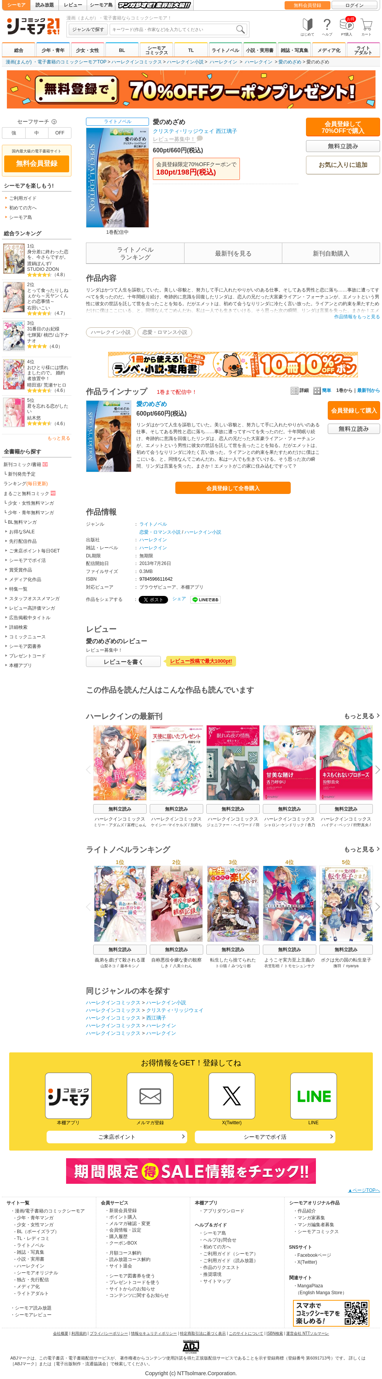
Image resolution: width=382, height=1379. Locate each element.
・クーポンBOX (121, 1243)
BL (122, 50)
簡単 (322, 390)
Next (375, 770)
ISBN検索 (275, 1333)
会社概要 (60, 1333)
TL (191, 50)
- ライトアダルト (31, 1293)
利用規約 (79, 1333)
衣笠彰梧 (272, 966)
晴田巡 (34, 385)
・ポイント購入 (121, 1217)
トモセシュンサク (299, 966)
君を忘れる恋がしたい (47, 408)
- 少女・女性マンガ (33, 1224)
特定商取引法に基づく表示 (203, 1333)
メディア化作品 (25, 579)
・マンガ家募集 (309, 1217)
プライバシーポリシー (109, 1333)
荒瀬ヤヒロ (55, 385)
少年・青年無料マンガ (31, 512)
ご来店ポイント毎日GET (34, 551)
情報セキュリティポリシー (154, 1333)
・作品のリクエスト (219, 1267)
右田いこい (38, 308)
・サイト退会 (118, 1266)
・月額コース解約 (123, 1253)
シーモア (16, 5)
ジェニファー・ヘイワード (230, 825)
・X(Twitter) (305, 1262)
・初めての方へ (215, 1247)
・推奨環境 (210, 1274)
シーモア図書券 (25, 646)
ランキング (25, 483)
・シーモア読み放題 (31, 1308)
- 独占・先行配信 (31, 1279)
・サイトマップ (215, 1281)
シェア (179, 598)
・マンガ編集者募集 (313, 1224)
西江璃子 (226, 131)
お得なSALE (22, 531)
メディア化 (328, 50)
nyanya (352, 966)
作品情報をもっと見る (357, 316)
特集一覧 (18, 589)
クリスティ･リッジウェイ (183, 131)
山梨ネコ (108, 966)
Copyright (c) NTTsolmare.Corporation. (191, 1373)
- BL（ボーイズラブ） (36, 1231)
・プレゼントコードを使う (132, 1282)
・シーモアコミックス (316, 1231)
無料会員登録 (307, 5)
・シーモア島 (212, 1233)
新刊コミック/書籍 (26, 464)
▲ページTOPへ (364, 1190)
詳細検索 (18, 627)
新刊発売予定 (22, 474)
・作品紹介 (304, 1211)
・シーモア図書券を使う (130, 1276)
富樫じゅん (136, 825)
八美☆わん (182, 966)
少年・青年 (53, 50)
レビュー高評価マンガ (32, 608)
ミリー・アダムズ (109, 825)
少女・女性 (87, 50)
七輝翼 (34, 335)
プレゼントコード (27, 656)
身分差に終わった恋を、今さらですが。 (47, 254)
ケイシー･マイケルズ (169, 825)
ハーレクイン (223, 62)
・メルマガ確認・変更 (128, 1223)
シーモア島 (101, 5)
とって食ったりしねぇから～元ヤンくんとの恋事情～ (47, 296)
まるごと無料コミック (30, 493)
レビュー (73, 5)
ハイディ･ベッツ (336, 825)
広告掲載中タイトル (29, 617)
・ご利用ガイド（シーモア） (228, 1253)
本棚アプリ (20, 665)
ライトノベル (225, 50)
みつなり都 (241, 966)
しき (164, 966)
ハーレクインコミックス (137, 62)
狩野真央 (361, 825)
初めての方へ (23, 207)
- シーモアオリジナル (36, 1272)
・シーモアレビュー (31, 1314)
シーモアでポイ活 (27, 560)
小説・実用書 (260, 50)
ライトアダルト (363, 50)
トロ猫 (221, 966)
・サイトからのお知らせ (130, 1289)
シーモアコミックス (156, 50)
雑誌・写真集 (294, 50)
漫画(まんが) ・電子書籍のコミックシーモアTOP (56, 62)
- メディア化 (27, 1286)
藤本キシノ (129, 966)
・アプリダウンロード (221, 1211)
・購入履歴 (116, 1236)
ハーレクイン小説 (185, 62)
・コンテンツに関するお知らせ (137, 1295)
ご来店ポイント (117, 1137)
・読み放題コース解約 (128, 1259)
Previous (91, 770)
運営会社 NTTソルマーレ (307, 1333)
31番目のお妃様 (43, 329)
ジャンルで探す (88, 29)
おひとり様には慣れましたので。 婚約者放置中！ (47, 373)
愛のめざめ (289, 62)
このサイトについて (246, 1333)
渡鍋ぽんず (38, 263)
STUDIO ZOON (43, 269)
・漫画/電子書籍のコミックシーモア (47, 1211)
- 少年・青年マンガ (33, 1217)
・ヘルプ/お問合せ (217, 1240)
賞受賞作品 (20, 570)
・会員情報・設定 (123, 1230)
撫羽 (337, 966)
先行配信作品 (23, 541)
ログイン (354, 5)
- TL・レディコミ (32, 1238)
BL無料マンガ (22, 522)
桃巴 (48, 335)
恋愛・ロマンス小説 (164, 332)
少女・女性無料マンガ (31, 503)
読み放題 (45, 5)
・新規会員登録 (121, 1210)
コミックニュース (27, 636)
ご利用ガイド (23, 198)
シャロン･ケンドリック (284, 825)
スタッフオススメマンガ (34, 598)
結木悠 (34, 418)
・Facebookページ (312, 1255)
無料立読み (119, 809)
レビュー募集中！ (174, 139)
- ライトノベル (29, 1245)
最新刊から (368, 390)
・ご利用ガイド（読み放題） (228, 1260)
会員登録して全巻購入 (233, 488)
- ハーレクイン (29, 1266)
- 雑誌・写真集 (29, 1252)
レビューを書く (124, 662)
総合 (18, 50)
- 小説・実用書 (29, 1259)
